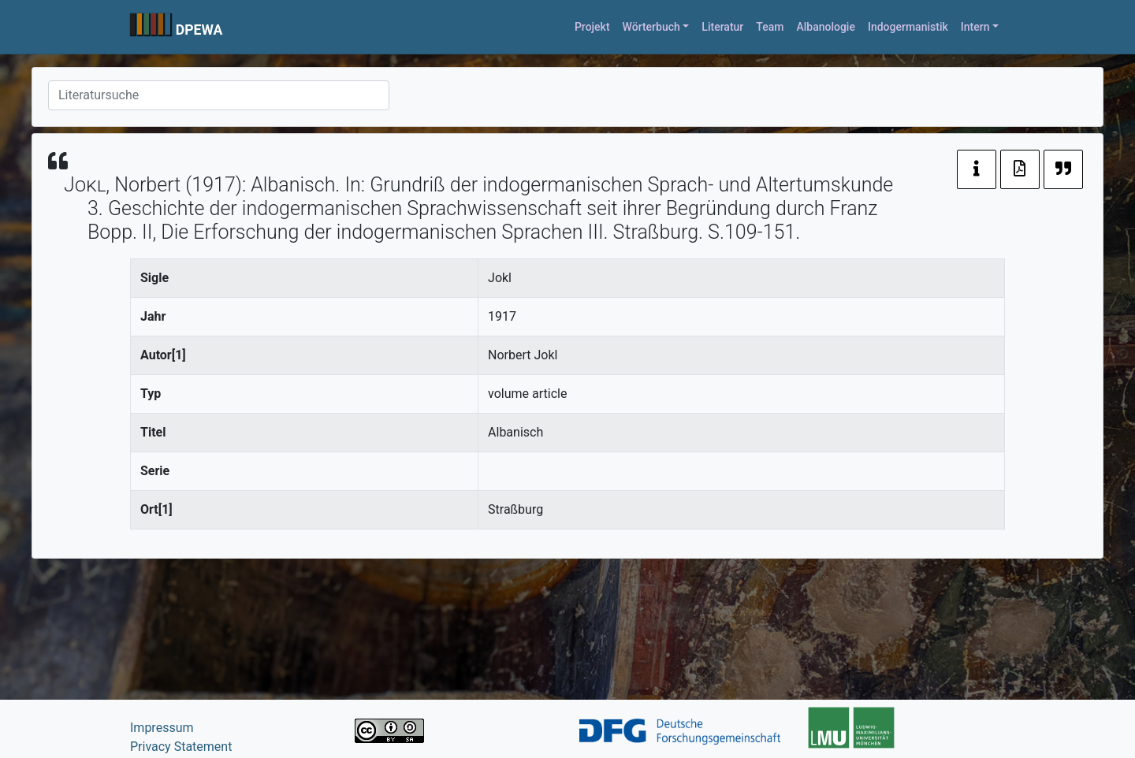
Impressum (162, 727)
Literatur (722, 26)
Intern (975, 26)
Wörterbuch (651, 26)
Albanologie (825, 26)
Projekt (592, 26)
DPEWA (199, 30)
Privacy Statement (181, 746)
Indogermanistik (908, 26)
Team (769, 26)
